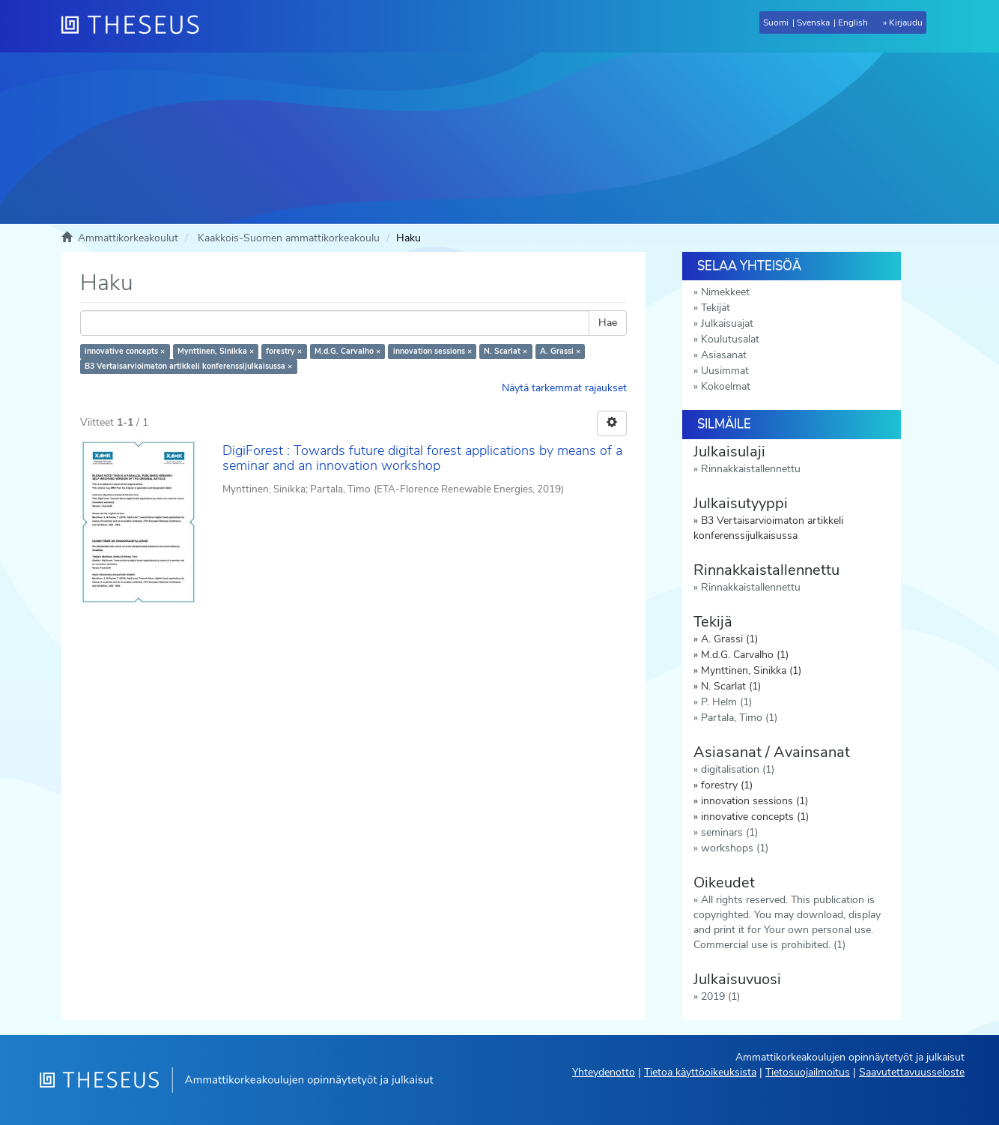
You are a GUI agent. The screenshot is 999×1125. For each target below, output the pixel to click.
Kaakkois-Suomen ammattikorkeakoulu (289, 238)
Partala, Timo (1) (739, 718)
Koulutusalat (730, 339)
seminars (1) (729, 832)
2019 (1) (720, 996)
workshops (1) (734, 848)
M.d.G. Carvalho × (347, 351)
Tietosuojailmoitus (807, 1072)
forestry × (284, 351)
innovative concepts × (125, 351)
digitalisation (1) (737, 769)
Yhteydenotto (603, 1072)
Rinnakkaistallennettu (751, 469)
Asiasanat (724, 355)
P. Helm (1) (726, 702)
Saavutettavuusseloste (912, 1072)
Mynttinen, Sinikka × (215, 351)
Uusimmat (725, 371)
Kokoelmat (725, 386)
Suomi (776, 22)
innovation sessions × (432, 351)
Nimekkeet (725, 292)
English (853, 22)
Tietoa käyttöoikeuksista (700, 1072)
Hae (607, 323)
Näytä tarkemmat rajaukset (564, 388)
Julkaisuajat (727, 323)
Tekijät (715, 308)
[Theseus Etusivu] (136, 26)
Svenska (813, 22)
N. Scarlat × (505, 351)
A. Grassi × (560, 351)
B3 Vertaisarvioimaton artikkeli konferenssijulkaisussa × (188, 366)
